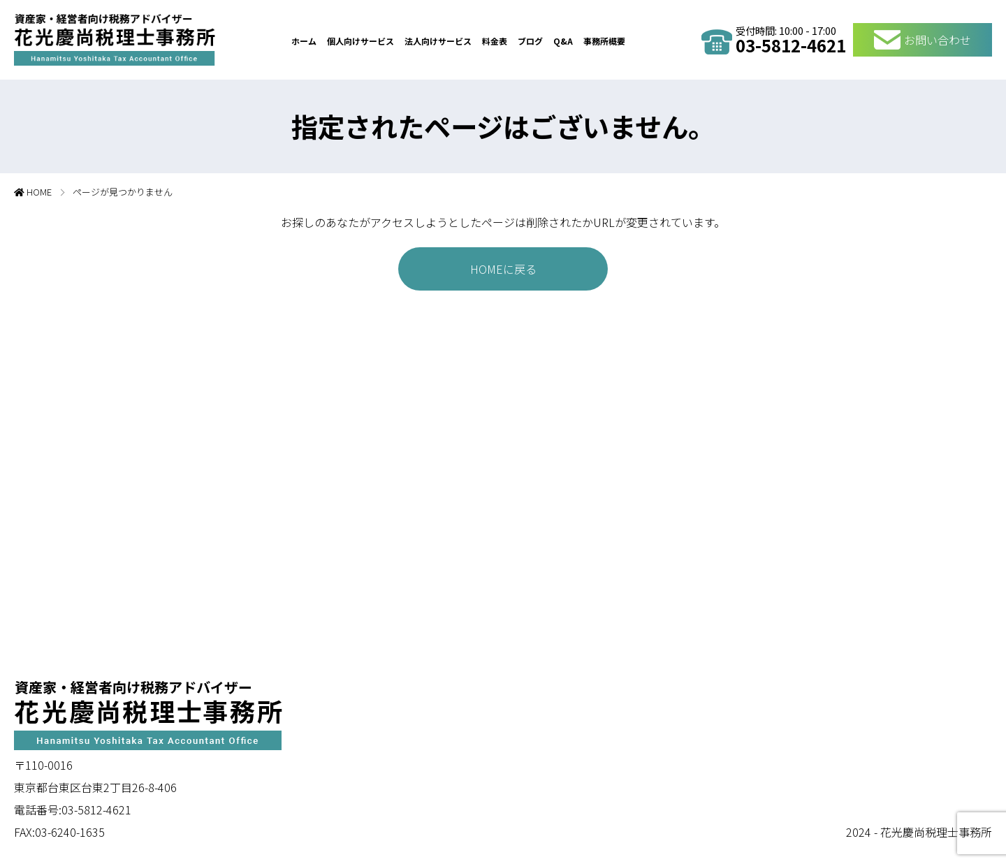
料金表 (494, 41)
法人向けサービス (438, 41)
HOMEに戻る (503, 269)
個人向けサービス (360, 41)
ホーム (303, 41)
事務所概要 (604, 41)
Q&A (563, 41)
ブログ (530, 41)
